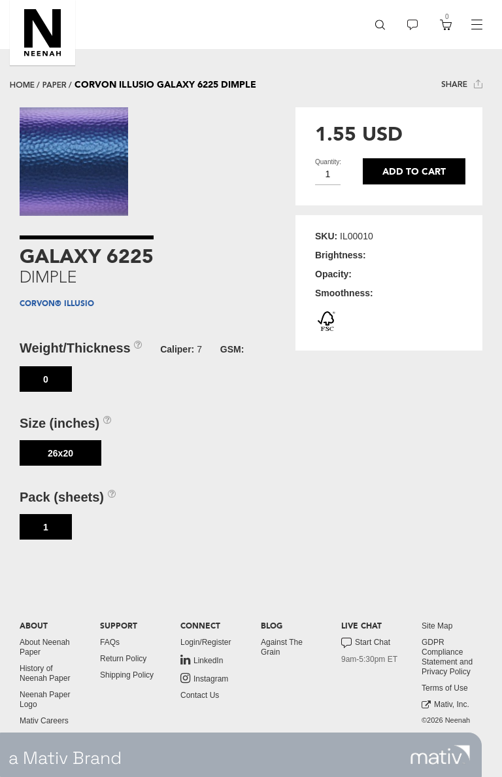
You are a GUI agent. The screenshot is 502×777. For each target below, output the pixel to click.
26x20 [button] (60, 453)
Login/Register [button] (205, 642)
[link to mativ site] (440, 754)
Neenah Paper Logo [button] (45, 699)
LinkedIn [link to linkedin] (201, 660)
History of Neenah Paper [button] (45, 673)
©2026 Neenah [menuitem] (446, 720)
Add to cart (414, 171)
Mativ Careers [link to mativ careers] (44, 720)
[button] (42, 32)
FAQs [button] (110, 642)
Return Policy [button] (123, 658)
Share (461, 84)
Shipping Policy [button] (127, 675)
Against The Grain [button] (282, 647)
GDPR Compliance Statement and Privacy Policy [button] (447, 657)
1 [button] (45, 527)
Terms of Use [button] (445, 688)
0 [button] (45, 379)
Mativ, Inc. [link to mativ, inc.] (445, 705)
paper (54, 85)
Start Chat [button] (365, 643)
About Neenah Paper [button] (45, 647)
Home (22, 85)
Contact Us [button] (199, 695)
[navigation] (476, 25)
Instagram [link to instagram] (204, 678)
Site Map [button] (437, 625)
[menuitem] (380, 24)
